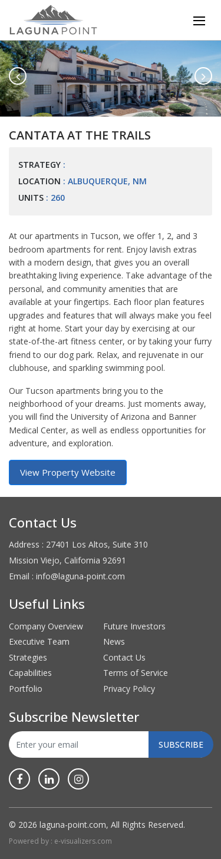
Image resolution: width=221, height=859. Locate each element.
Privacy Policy (129, 688)
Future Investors (134, 626)
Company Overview (46, 626)
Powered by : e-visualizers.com (60, 841)
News (114, 641)
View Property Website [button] (68, 472)
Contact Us (124, 657)
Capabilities (30, 672)
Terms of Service (135, 672)
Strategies (28, 657)
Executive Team (39, 641)
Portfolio (25, 688)
